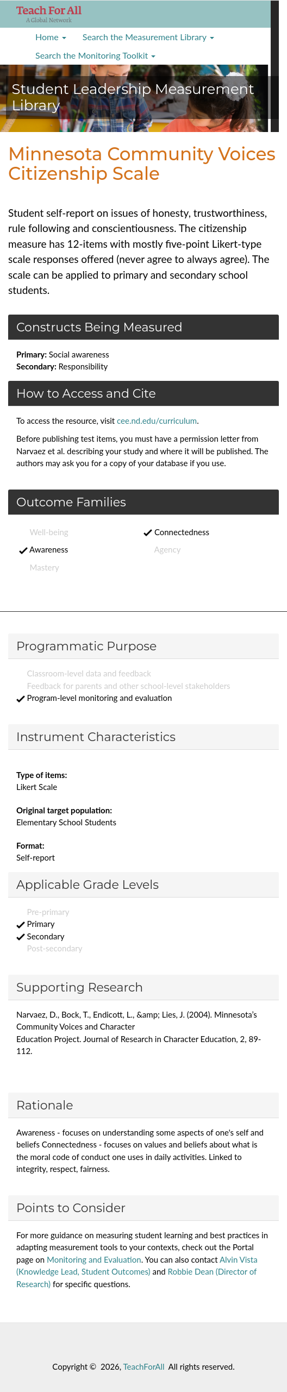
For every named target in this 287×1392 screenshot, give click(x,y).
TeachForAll (144, 1366)
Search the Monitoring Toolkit (95, 55)
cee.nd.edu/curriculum (157, 420)
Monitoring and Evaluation (94, 1259)
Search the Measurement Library (148, 37)
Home (50, 37)
